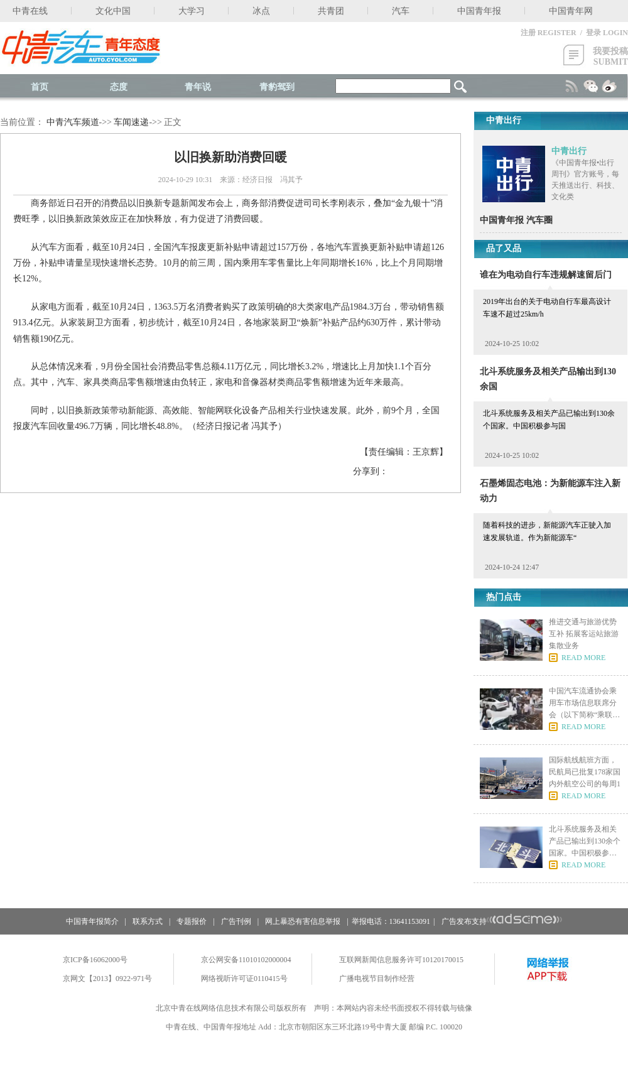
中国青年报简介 (92, 921)
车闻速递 (131, 122)
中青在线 (30, 11)
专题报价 (191, 921)
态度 (118, 87)
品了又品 (503, 248)
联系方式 (148, 921)
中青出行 (569, 151)
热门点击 (503, 597)
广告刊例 (236, 921)
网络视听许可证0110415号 (244, 978)
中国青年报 (479, 11)
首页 (39, 87)
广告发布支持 (502, 921)
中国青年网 (571, 11)
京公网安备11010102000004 (246, 959)
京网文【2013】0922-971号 (107, 978)
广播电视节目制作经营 (376, 978)
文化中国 (113, 11)
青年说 (198, 87)
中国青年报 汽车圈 (516, 220)
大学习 (191, 11)
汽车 (400, 11)
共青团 (331, 11)
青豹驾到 (277, 87)
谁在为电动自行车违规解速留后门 (546, 274)
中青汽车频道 (72, 122)
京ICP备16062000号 (95, 959)
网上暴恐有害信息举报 (302, 921)
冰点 (261, 11)
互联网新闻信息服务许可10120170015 (401, 959)
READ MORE (583, 657)
